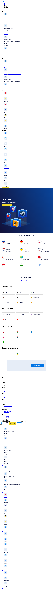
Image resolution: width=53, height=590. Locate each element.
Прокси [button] (3, 377)
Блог (5, 9)
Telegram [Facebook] (6, 416)
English (7, 420)
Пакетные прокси (7, 396)
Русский (4, 420)
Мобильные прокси (7, 395)
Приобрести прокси (7, 204)
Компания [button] (4, 375)
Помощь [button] (3, 380)
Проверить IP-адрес (7, 411)
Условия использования (8, 406)
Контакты (6, 401)
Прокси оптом (6, 3)
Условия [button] (3, 382)
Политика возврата (7, 407)
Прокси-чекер (6, 412)
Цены (5, 4)
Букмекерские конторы (38, 280)
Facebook (6, 417)
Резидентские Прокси (8, 397)
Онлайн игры (15, 280)
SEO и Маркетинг (22, 280)
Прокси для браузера (29, 280)
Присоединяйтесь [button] (5, 387)
